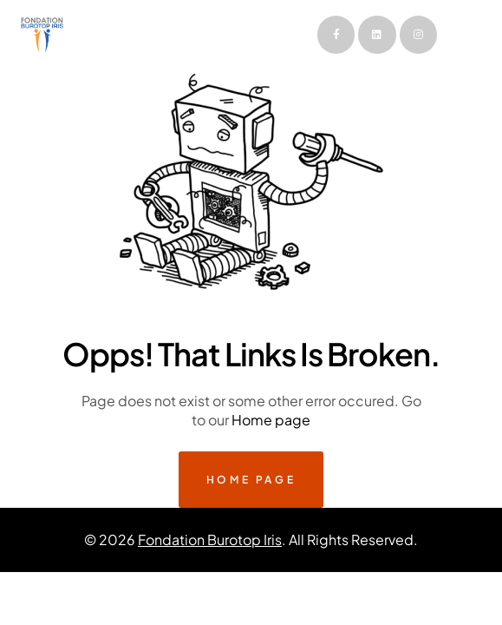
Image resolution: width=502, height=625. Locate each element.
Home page (270, 420)
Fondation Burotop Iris (210, 539)
